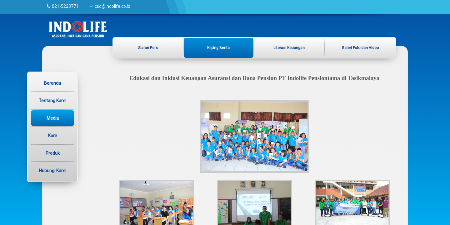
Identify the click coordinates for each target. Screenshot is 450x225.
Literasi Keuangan (289, 48)
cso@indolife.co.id (112, 6)
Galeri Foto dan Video (360, 48)
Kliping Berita (218, 48)
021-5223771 (65, 6)
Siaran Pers (148, 48)
